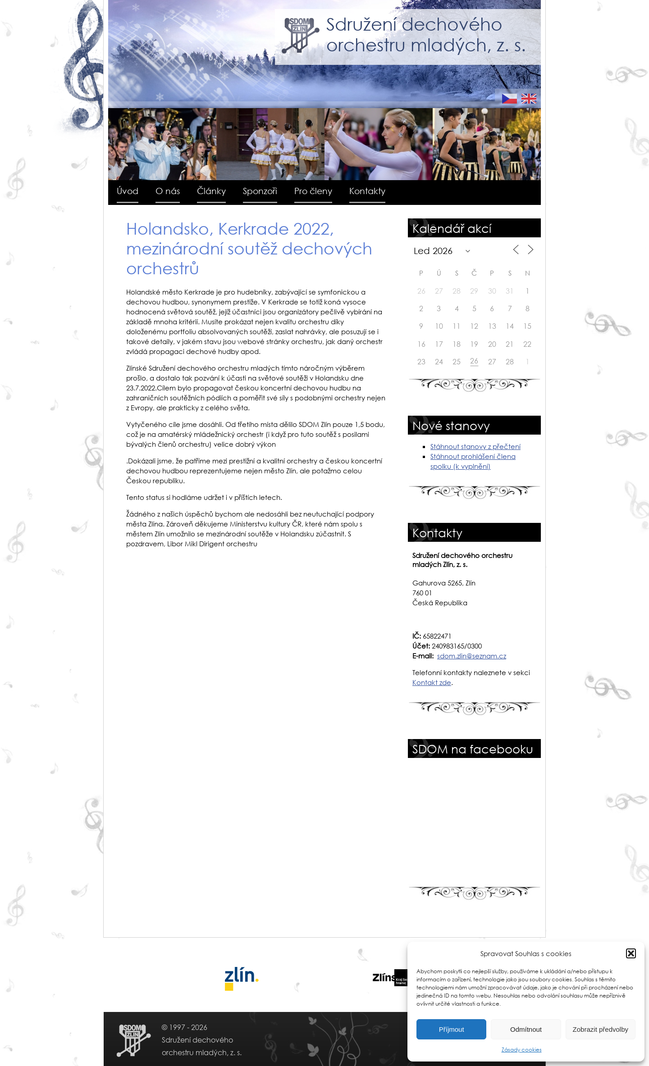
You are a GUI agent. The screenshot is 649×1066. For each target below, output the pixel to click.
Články (211, 191)
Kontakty (367, 191)
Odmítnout (526, 1029)
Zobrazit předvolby (600, 1029)
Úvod (127, 191)
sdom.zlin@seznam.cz (471, 655)
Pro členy (313, 191)
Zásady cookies (522, 1049)
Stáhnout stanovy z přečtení (475, 446)
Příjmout (451, 1029)
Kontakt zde (431, 682)
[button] (630, 953)
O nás (167, 191)
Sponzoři (260, 191)
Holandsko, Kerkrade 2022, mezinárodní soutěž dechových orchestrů (249, 248)
